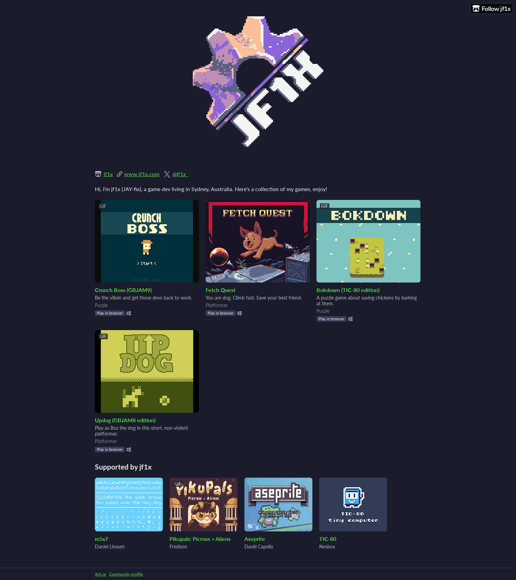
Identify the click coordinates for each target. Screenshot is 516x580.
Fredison (178, 546)
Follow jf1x (491, 9)
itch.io (100, 574)
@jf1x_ (180, 174)
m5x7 (101, 538)
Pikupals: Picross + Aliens (200, 538)
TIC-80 (327, 538)
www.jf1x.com (141, 174)
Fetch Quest (221, 290)
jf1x (108, 174)
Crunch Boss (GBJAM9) (123, 290)
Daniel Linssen (110, 546)
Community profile (126, 574)
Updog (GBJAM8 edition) (125, 420)
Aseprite (254, 538)
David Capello (258, 546)
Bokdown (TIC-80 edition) (347, 290)
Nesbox (327, 546)
